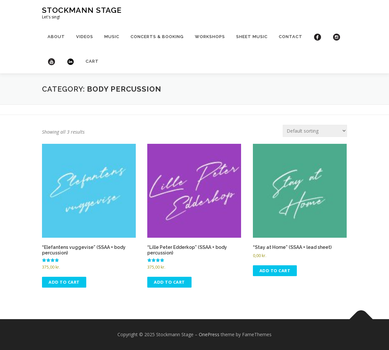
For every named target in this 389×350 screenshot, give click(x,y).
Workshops (210, 36)
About (56, 36)
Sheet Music (252, 36)
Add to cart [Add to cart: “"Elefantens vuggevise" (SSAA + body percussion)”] (64, 282)
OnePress (209, 334)
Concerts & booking (157, 36)
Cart (92, 61)
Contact (290, 36)
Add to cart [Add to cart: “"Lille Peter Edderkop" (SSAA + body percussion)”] (169, 282)
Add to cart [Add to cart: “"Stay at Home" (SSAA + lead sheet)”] (275, 270)
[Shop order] (315, 131)
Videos (84, 36)
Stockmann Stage (82, 10)
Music (111, 36)
